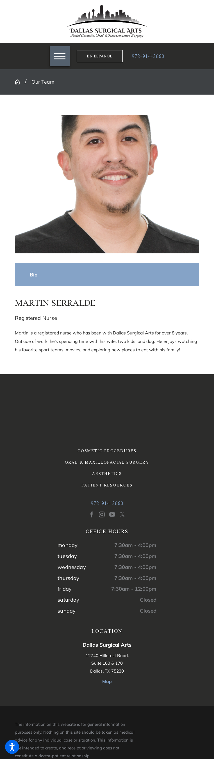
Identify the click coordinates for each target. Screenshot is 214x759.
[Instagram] (102, 514)
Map (107, 681)
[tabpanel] (107, 325)
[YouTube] (112, 514)
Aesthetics (107, 473)
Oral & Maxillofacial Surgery (107, 462)
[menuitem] (107, 451)
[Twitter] (122, 514)
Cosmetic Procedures (107, 451)
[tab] (34, 275)
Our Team (42, 82)
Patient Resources (106, 485)
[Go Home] (20, 81)
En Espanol (99, 56)
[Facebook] (92, 514)
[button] (12, 747)
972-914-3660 (148, 56)
